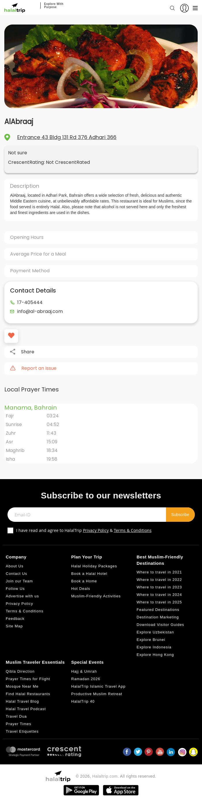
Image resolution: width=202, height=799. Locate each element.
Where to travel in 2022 (159, 579)
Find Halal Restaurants (28, 694)
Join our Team (19, 581)
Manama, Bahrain (30, 408)
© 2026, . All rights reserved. (116, 776)
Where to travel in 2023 (159, 587)
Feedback (15, 618)
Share (27, 352)
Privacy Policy (96, 530)
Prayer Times (18, 724)
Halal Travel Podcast (26, 709)
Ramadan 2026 (85, 679)
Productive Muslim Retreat (96, 694)
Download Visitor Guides (160, 624)
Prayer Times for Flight (28, 679)
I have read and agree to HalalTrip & (84, 530)
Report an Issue (38, 368)
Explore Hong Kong (155, 654)
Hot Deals (80, 588)
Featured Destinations (158, 609)
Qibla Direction (20, 671)
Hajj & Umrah (84, 671)
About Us (14, 566)
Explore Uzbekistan (155, 632)
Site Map (14, 626)
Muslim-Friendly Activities (96, 596)
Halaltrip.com (105, 776)
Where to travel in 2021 (159, 572)
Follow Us (15, 588)
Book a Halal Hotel (89, 573)
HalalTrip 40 (83, 701)
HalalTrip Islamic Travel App (98, 686)
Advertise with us (22, 596)
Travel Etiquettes (22, 731)
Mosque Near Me (22, 686)
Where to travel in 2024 (159, 594)
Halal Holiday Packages (94, 566)
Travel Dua (16, 716)
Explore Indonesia (154, 647)
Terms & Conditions (133, 530)
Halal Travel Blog (22, 701)
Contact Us (16, 573)
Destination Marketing (158, 617)
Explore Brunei (151, 639)
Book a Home (84, 581)
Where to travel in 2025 (159, 602)
